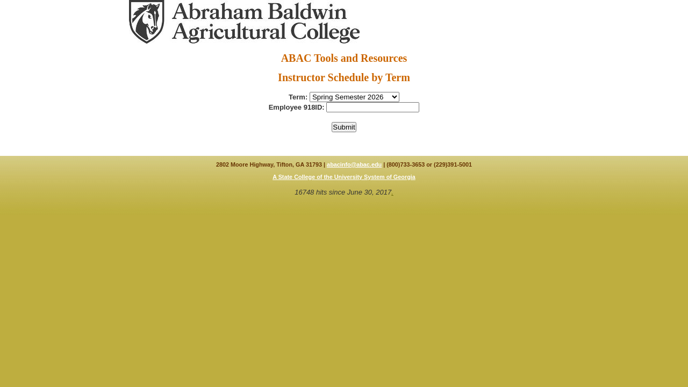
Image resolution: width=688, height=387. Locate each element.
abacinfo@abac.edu (354, 164)
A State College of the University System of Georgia (344, 177)
